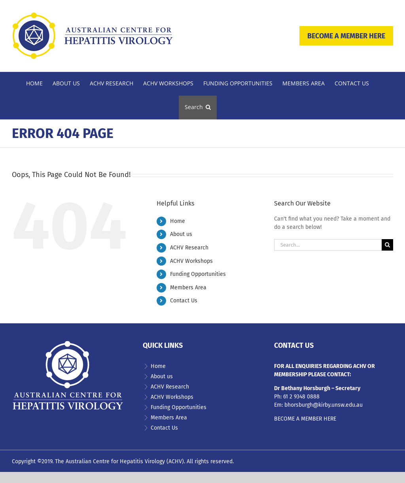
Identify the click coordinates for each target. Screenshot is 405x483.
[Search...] (328, 245)
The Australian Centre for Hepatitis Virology (110, 461)
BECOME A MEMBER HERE (346, 36)
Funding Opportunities (198, 274)
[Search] (387, 245)
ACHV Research (189, 247)
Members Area (188, 287)
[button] (198, 107)
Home (177, 221)
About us (181, 234)
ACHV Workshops (191, 261)
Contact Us (183, 300)
